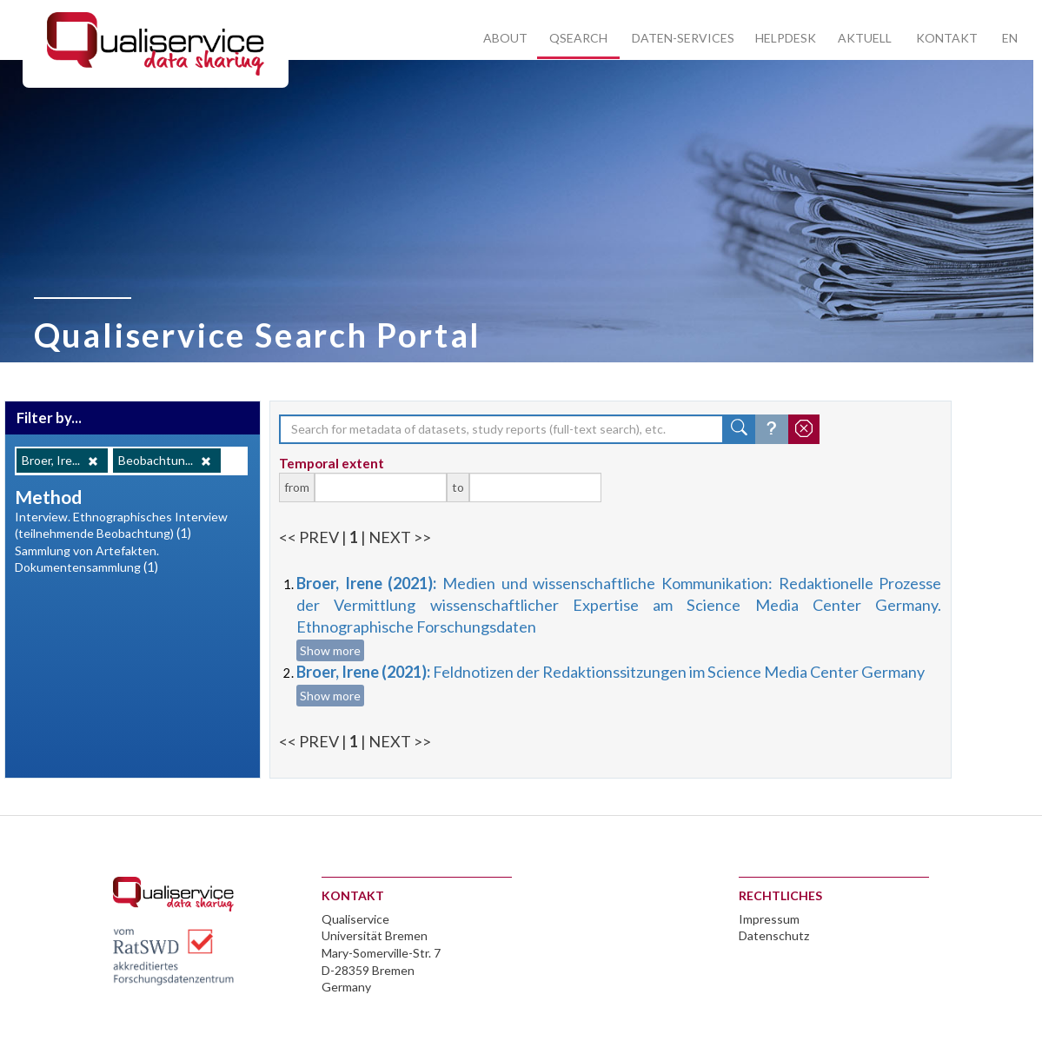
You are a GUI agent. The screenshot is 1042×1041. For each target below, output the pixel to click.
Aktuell (865, 37)
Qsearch (578, 37)
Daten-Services (683, 37)
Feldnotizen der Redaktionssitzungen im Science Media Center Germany (610, 671)
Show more (330, 650)
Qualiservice (355, 919)
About (505, 37)
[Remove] (93, 461)
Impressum (769, 919)
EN (1010, 37)
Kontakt (947, 37)
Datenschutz (774, 935)
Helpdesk (785, 37)
